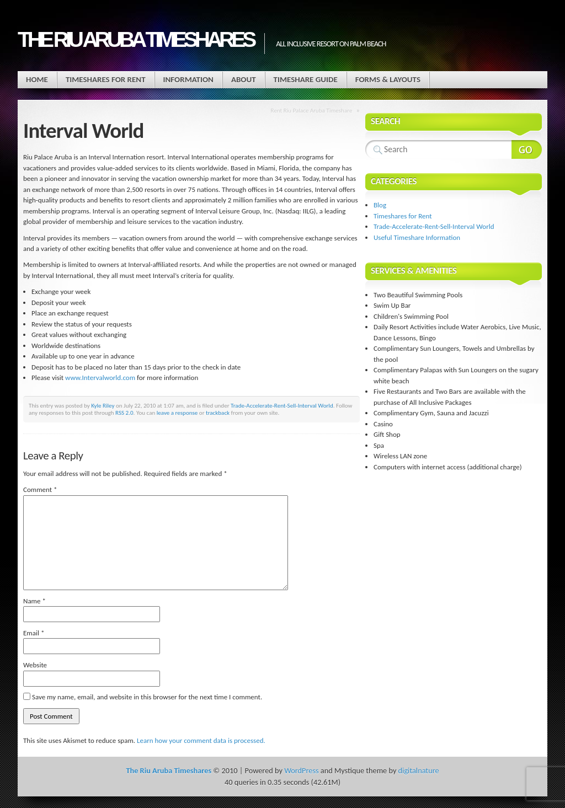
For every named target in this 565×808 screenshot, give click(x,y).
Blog (380, 205)
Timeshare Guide (306, 79)
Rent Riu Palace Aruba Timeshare (312, 110)
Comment (40, 489)
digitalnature (418, 770)
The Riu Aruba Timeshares (135, 39)
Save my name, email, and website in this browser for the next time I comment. (147, 697)
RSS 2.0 (124, 412)
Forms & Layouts (387, 79)
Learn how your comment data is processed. (201, 740)
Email (33, 633)
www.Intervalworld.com (100, 377)
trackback (218, 412)
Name (34, 601)
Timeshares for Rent (106, 79)
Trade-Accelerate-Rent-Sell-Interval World (282, 405)
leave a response (177, 412)
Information (188, 79)
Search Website (526, 149)
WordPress (301, 770)
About (243, 79)
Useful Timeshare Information (417, 237)
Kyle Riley (102, 405)
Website (35, 665)
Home (37, 79)
